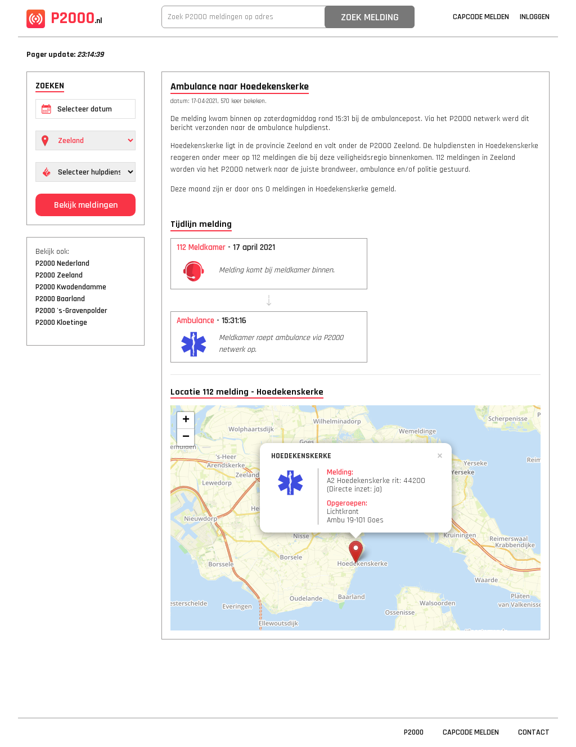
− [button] (186, 437)
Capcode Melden (481, 17)
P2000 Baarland (60, 299)
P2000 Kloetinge (61, 322)
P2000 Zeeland (59, 275)
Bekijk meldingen (86, 205)
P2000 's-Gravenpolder (71, 311)
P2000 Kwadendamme (70, 287)
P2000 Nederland (62, 263)
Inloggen (535, 17)
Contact (534, 732)
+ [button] (186, 420)
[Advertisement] (85, 526)
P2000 (64, 18)
